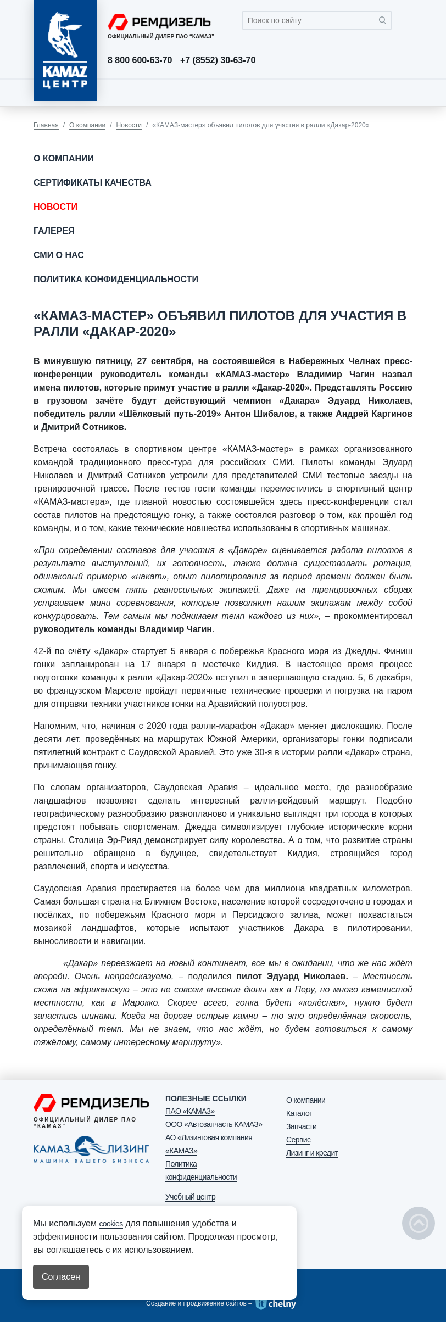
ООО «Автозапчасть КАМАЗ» (213, 1124)
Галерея (54, 231)
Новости (129, 125)
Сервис (298, 1139)
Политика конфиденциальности (116, 279)
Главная (46, 125)
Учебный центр (190, 1196)
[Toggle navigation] (401, 92)
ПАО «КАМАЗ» (190, 1111)
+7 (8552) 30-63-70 (217, 60)
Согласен (61, 1276)
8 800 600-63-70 (140, 60)
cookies (110, 1223)
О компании (87, 125)
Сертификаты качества (93, 182)
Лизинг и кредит (312, 1152)
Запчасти (301, 1126)
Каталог (299, 1113)
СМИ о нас (59, 255)
